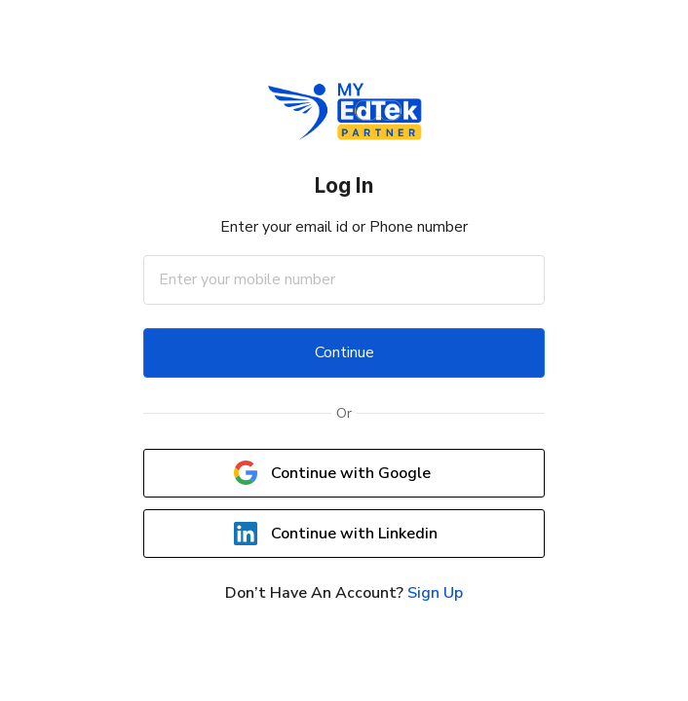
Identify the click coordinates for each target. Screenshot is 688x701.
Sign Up (435, 593)
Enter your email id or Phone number (344, 227)
